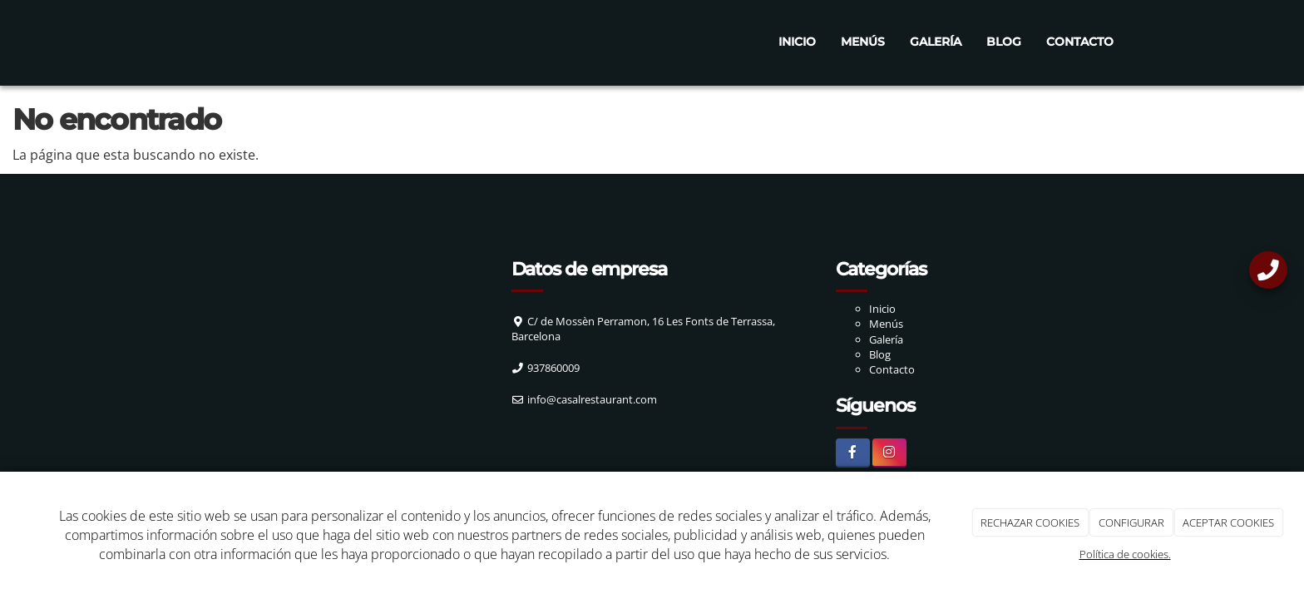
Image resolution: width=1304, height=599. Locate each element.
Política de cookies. (1125, 554)
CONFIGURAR (1131, 522)
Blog (1003, 41)
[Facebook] (853, 453)
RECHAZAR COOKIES (1029, 522)
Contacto (1080, 41)
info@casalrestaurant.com (592, 399)
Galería (935, 41)
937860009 (553, 367)
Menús (863, 41)
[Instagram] (889, 453)
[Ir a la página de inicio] (161, 41)
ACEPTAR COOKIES (1228, 522)
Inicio (797, 41)
